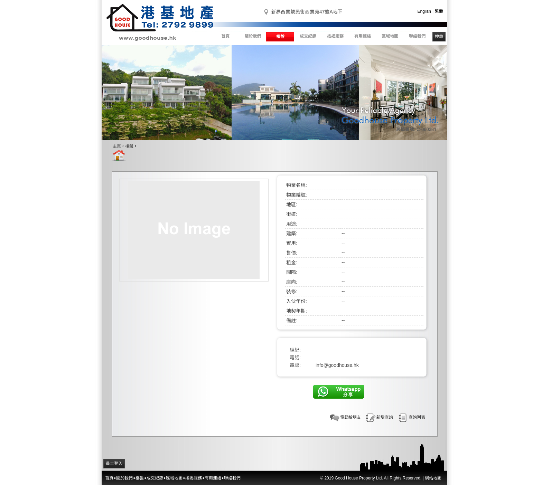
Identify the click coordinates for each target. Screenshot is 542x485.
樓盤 (280, 36)
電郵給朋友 (350, 417)
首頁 (225, 36)
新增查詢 (384, 417)
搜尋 (439, 36)
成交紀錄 (308, 36)
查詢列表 (417, 417)
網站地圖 (433, 478)
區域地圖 (390, 36)
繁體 (439, 11)
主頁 (117, 146)
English (424, 11)
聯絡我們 (417, 36)
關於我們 (252, 36)
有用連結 (362, 36)
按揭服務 (335, 36)
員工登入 (114, 463)
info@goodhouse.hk (337, 365)
